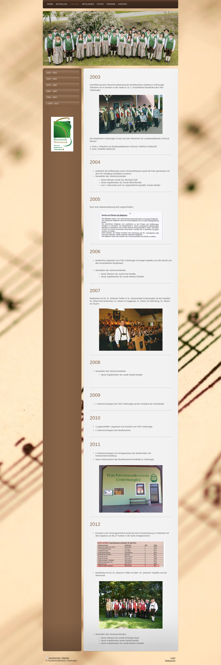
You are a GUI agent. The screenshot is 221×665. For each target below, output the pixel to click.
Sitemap (65, 658)
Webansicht (170, 661)
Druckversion (53, 658)
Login (173, 658)
